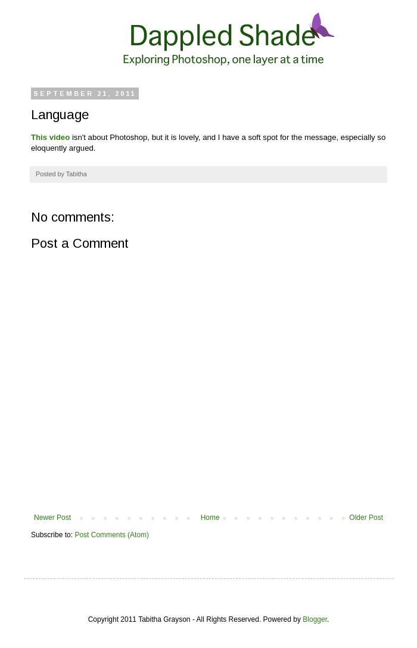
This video (50, 137)
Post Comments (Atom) (111, 535)
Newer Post (52, 517)
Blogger (315, 619)
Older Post (366, 517)
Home (210, 517)
